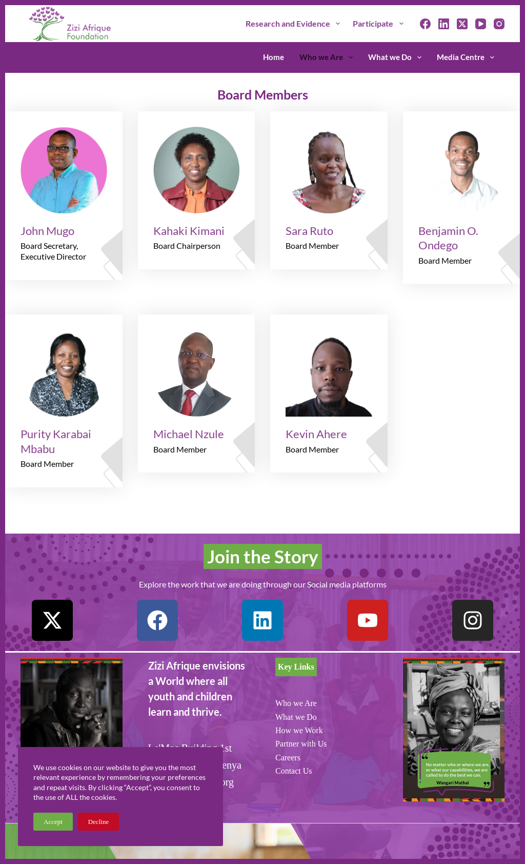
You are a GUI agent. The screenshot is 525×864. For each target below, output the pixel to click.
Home (273, 57)
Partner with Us (301, 743)
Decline (98, 822)
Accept (53, 822)
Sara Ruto (309, 231)
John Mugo (47, 231)
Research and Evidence (295, 23)
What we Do (397, 57)
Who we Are (328, 57)
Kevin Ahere (316, 434)
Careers (287, 757)
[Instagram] (499, 23)
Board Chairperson (186, 245)
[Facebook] (425, 23)
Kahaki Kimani (189, 231)
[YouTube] (480, 23)
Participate (380, 23)
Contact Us (293, 771)
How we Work (299, 730)
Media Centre (465, 57)
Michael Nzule (188, 434)
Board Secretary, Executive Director (53, 251)
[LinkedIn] (443, 23)
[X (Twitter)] (462, 23)
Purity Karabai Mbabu (56, 441)
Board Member (312, 245)
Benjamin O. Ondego (448, 238)
